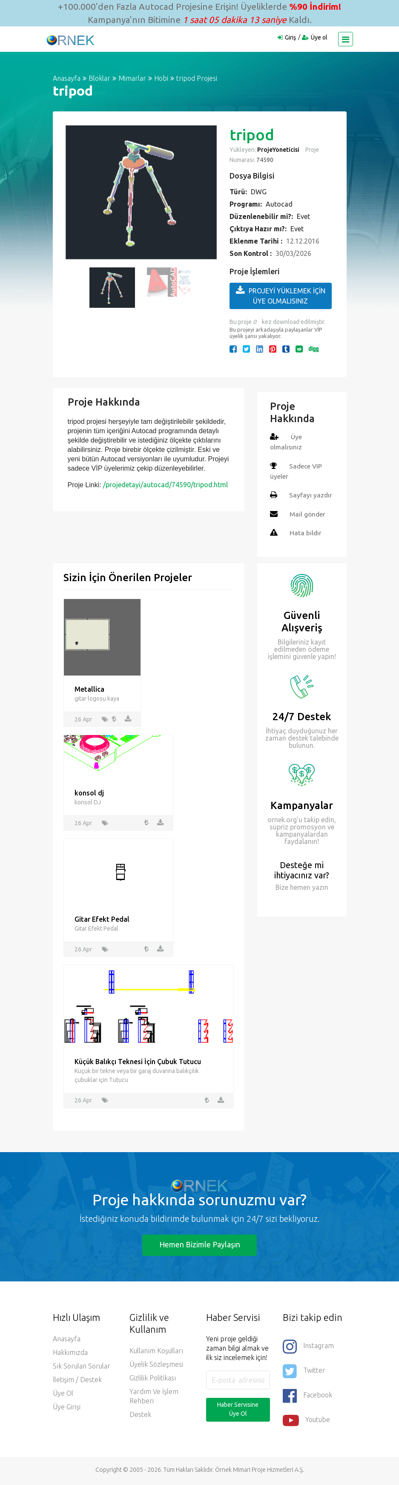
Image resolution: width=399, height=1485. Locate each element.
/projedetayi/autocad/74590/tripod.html (165, 484)
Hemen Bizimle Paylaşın (199, 1246)
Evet (303, 216)
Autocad (279, 204)
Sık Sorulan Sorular (81, 1368)
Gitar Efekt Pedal (102, 920)
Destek (140, 1416)
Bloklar (99, 78)
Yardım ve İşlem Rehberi (153, 1398)
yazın (319, 886)
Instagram (308, 1348)
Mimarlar (132, 78)
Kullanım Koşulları (156, 1353)
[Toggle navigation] (345, 39)
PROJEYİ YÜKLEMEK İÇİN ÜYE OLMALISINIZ (280, 295)
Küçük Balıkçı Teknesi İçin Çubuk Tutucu (138, 1062)
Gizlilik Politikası (152, 1380)
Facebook (307, 1398)
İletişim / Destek (77, 1382)
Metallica (89, 689)
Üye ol (319, 37)
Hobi (161, 78)
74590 (264, 159)
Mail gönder (308, 513)
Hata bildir (306, 532)
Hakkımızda (70, 1354)
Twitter (304, 1373)
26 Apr (83, 719)
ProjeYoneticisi (278, 149)
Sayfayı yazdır (311, 494)
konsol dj (89, 793)
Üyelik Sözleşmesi (156, 1366)
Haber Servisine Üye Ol (237, 1411)
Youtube (306, 1422)
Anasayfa (66, 78)
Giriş (290, 37)
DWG (259, 192)
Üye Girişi (66, 1409)
